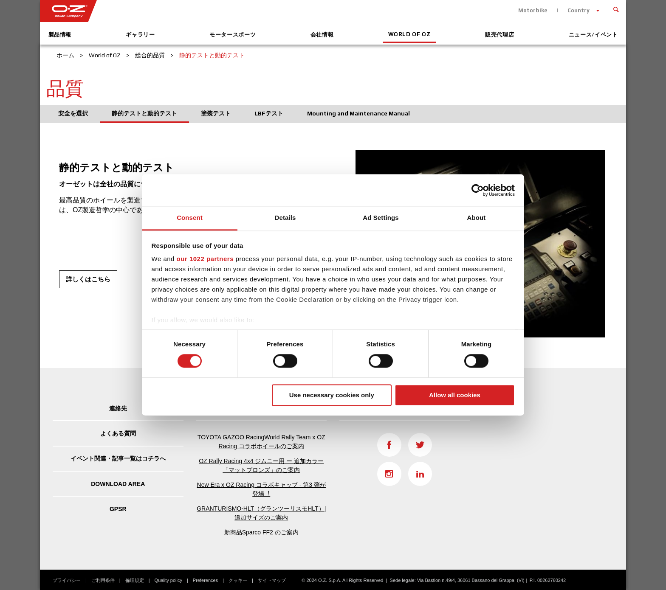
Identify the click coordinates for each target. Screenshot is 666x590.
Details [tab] (285, 217)
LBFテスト (268, 113)
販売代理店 (499, 34)
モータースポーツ (232, 34)
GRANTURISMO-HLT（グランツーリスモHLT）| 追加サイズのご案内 (261, 513)
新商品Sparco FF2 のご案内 (261, 532)
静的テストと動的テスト (144, 113)
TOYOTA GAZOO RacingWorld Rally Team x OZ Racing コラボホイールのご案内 (261, 442)
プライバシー (67, 580)
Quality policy (168, 580)
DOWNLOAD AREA (118, 483)
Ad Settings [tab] (380, 217)
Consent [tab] (190, 217)
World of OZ (409, 34)
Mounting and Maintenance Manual (358, 113)
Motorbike (532, 10)
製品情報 (60, 34)
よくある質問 (118, 433)
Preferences (205, 580)
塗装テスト (216, 113)
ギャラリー (140, 34)
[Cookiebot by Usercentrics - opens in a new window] (477, 190)
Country (578, 10)
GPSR (118, 509)
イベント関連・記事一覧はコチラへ (118, 458)
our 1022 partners (205, 258)
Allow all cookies (454, 395)
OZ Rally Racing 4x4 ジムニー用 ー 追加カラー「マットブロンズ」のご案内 (261, 465)
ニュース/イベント (593, 34)
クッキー (238, 580)
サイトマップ (272, 580)
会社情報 (322, 34)
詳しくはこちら (88, 279)
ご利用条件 (103, 580)
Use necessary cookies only (331, 395)
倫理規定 (134, 580)
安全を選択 (73, 113)
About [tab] (476, 217)
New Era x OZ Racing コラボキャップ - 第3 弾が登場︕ (261, 489)
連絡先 (118, 408)
